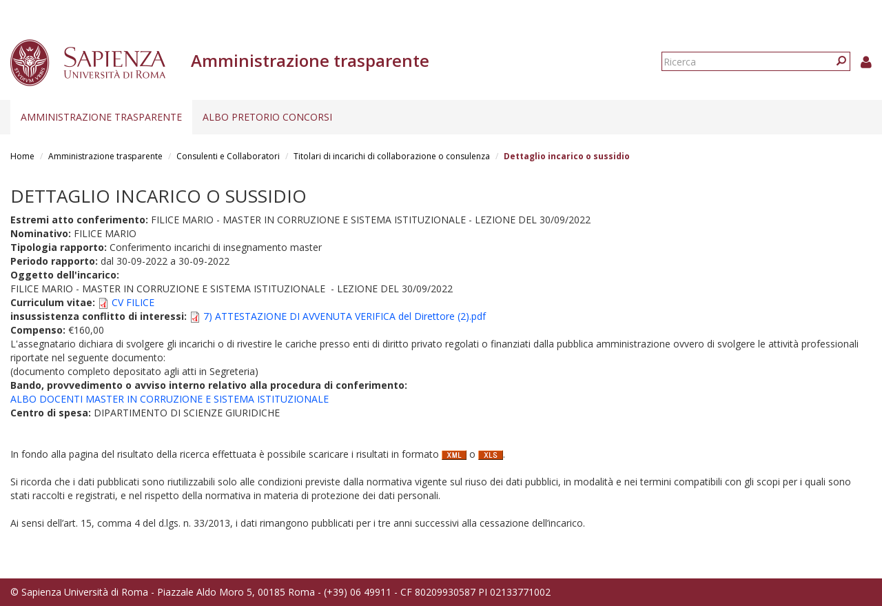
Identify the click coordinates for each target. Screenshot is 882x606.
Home (22, 156)
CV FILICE (133, 302)
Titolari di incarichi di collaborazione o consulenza (392, 156)
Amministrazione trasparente (101, 116)
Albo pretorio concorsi (267, 116)
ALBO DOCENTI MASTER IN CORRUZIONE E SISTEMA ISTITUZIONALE (169, 398)
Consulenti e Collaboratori (228, 156)
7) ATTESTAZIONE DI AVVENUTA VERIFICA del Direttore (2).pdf (344, 316)
